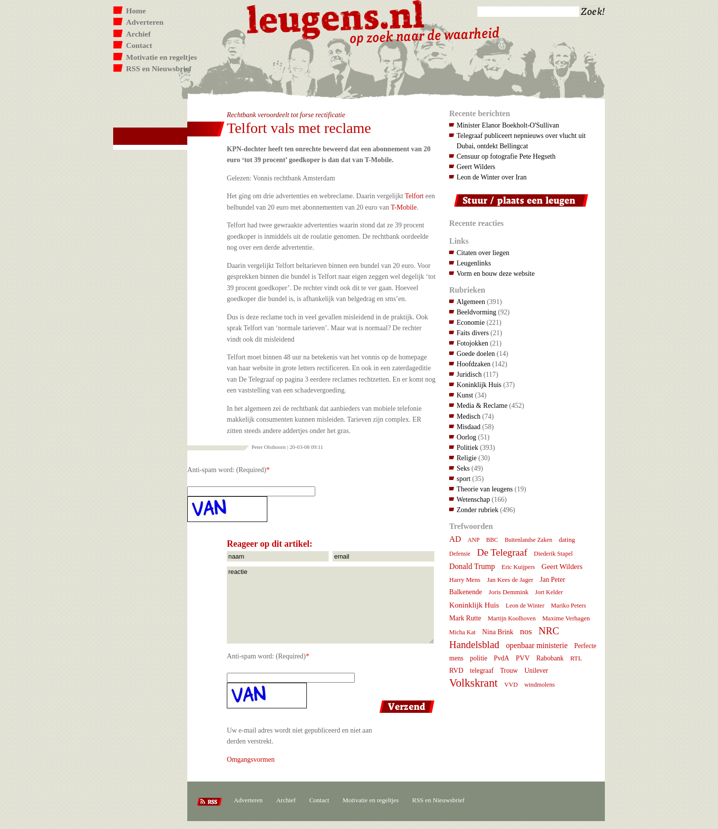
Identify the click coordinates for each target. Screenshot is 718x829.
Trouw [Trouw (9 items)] (509, 670)
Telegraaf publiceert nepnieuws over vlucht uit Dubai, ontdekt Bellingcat (521, 140)
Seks (463, 468)
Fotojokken (472, 343)
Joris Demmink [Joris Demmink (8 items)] (509, 592)
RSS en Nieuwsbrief (159, 68)
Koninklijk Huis (479, 385)
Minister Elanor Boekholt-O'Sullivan (508, 125)
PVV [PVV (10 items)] (523, 658)
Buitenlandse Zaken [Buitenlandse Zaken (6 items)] (528, 539)
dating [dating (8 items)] (567, 539)
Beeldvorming (476, 312)
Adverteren (145, 22)
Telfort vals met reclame (299, 128)
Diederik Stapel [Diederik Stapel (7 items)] (553, 553)
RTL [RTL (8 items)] (576, 658)
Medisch (468, 416)
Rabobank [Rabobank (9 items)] (549, 658)
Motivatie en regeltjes (161, 57)
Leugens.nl (336, 18)
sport (463, 478)
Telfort (414, 196)
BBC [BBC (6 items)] (492, 539)
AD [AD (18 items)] (455, 539)
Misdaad (468, 427)
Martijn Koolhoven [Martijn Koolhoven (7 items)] (512, 618)
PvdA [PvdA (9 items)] (501, 658)
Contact (139, 45)
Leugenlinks (474, 263)
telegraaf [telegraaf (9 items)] (482, 670)
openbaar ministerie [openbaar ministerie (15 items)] (537, 645)
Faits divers (473, 333)
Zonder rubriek (478, 510)
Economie (471, 322)
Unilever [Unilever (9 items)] (536, 670)
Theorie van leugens (485, 489)
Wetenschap (473, 499)
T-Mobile (404, 207)
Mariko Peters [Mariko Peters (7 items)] (568, 605)
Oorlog (466, 437)
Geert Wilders (476, 167)
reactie (330, 605)
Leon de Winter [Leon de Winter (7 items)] (525, 605)
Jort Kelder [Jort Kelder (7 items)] (549, 592)
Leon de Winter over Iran (492, 177)
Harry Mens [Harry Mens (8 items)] (464, 579)
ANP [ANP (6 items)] (473, 539)
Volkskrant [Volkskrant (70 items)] (473, 683)
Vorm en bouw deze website (496, 273)
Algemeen (471, 301)
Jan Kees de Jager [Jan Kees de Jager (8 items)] (510, 579)
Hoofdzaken (474, 364)
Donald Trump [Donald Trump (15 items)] (472, 566)
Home (136, 10)
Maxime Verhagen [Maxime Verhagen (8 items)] (566, 618)
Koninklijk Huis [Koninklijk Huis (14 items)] (474, 605)
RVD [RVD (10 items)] (456, 670)
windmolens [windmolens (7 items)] (539, 684)
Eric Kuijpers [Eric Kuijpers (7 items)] (518, 567)
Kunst (465, 395)
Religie (467, 458)
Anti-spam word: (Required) (226, 470)
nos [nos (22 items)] (526, 631)
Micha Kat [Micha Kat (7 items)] (462, 632)
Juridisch (469, 374)
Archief (138, 34)
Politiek (467, 447)
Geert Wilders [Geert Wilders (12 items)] (562, 566)
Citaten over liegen (483, 253)
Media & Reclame (482, 405)
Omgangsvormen (251, 759)
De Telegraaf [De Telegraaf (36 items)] (502, 552)
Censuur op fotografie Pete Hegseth (506, 156)
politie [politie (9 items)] (478, 658)
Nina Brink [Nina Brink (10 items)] (497, 632)
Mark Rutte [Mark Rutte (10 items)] (465, 618)
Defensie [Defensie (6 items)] (459, 553)
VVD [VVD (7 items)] (510, 684)
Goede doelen (476, 353)
